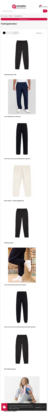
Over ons (27, 364)
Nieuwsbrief (27, 372)
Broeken (11, 16)
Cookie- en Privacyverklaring (31, 387)
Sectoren (27, 368)
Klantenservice (4, 385)
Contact (2, 387)
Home (2, 16)
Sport (6, 16)
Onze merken (28, 366)
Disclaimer (27, 389)
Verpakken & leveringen (6, 389)
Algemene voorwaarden (30, 385)
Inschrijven (43, 401)
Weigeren (43, 406)
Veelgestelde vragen (29, 374)
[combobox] (22, 11)
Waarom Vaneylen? (29, 370)
